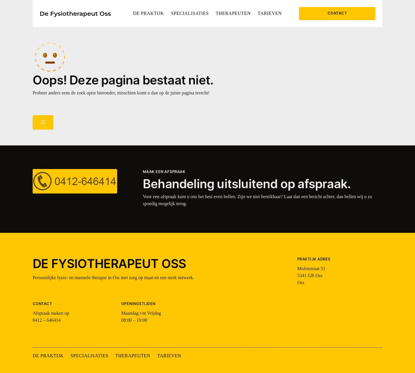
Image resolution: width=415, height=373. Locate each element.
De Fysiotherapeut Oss (75, 13)
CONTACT (337, 13)
